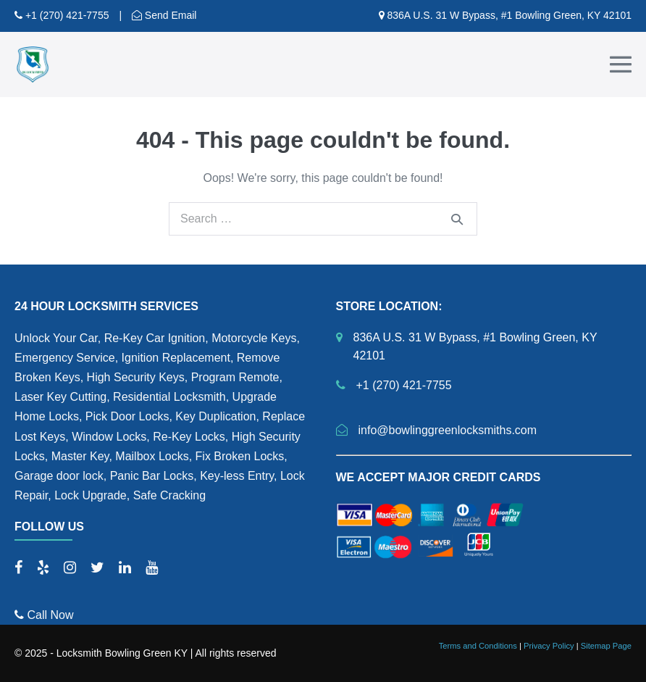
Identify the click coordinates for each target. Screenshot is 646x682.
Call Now (43, 615)
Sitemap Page (606, 645)
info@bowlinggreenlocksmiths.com (447, 430)
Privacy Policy (549, 645)
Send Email (169, 15)
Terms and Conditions (478, 645)
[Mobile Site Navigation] (621, 64)
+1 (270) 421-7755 (65, 15)
